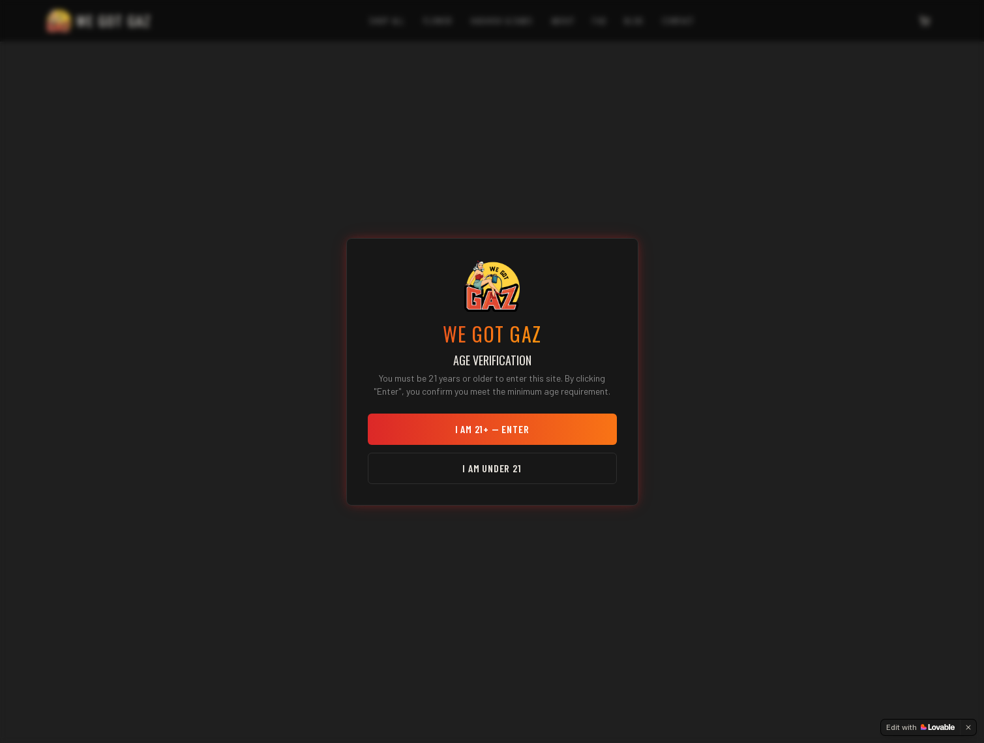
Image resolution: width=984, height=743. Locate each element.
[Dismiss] (968, 727)
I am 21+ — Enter (492, 429)
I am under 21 (491, 468)
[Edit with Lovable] (920, 727)
